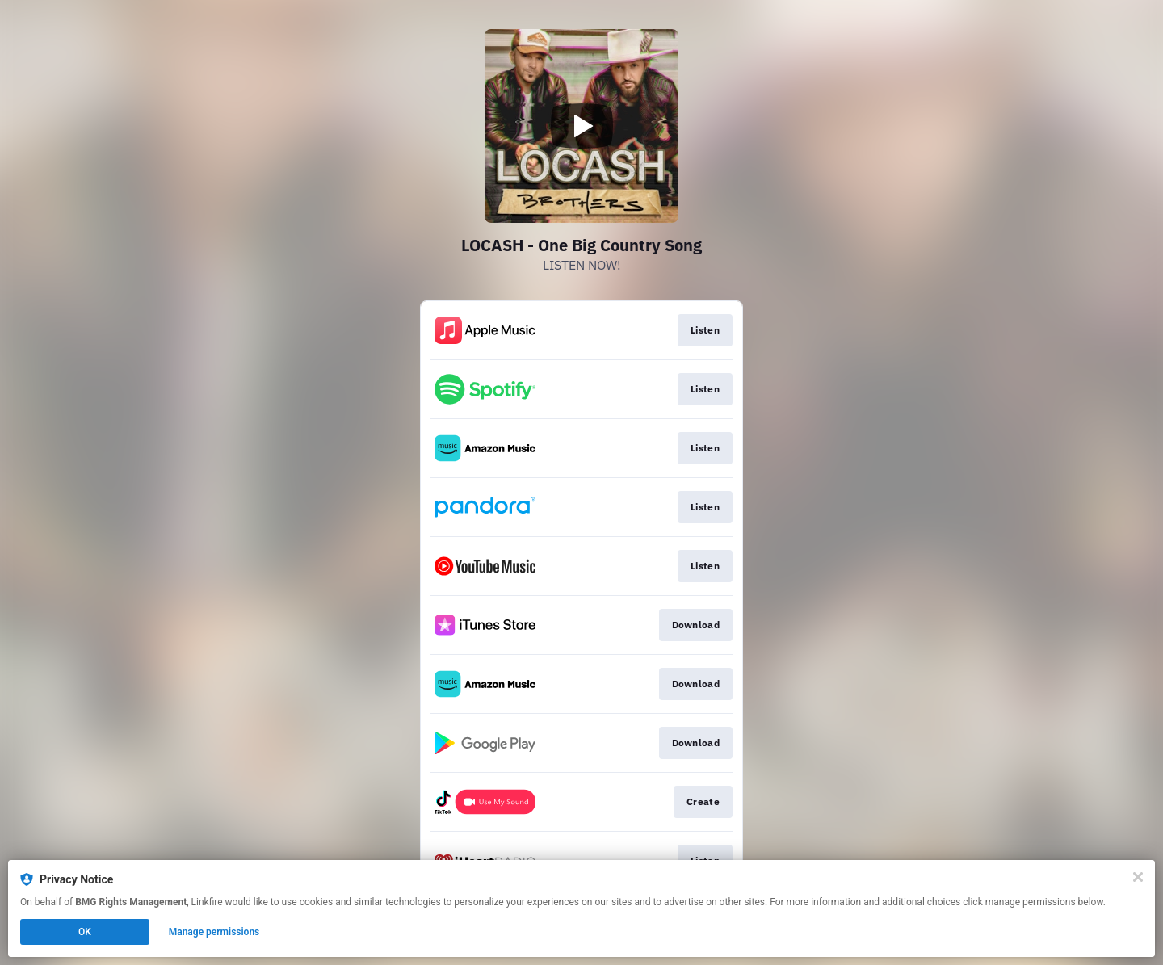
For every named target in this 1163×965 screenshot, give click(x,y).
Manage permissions (214, 932)
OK (84, 932)
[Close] (1138, 877)
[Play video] (581, 126)
